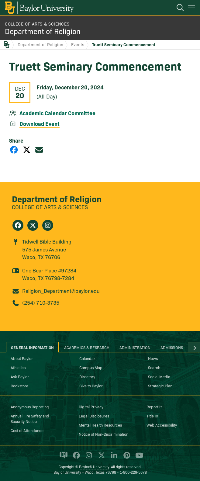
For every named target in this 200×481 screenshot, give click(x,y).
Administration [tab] (134, 347)
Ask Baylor (20, 376)
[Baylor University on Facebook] (75, 457)
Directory (87, 376)
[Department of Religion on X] (33, 225)
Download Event (39, 123)
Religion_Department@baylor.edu (61, 290)
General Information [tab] (32, 347)
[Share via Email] (39, 149)
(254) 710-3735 (40, 302)
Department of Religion (43, 31)
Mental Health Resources (100, 424)
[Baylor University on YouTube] (137, 457)
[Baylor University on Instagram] (87, 457)
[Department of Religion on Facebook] (18, 225)
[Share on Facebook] (14, 149)
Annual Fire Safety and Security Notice (30, 418)
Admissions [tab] (171, 347)
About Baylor (22, 358)
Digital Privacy (91, 406)
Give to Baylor (91, 385)
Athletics (18, 367)
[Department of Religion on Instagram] (48, 225)
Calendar (87, 358)
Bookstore (19, 385)
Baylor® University (94, 466)
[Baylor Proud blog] (62, 457)
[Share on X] (27, 149)
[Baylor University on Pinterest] (125, 457)
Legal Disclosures (94, 415)
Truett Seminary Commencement (123, 44)
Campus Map (90, 367)
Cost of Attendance (27, 430)
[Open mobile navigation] (192, 8)
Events (77, 44)
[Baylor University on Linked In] (113, 457)
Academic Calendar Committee (57, 113)
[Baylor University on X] (100, 457)
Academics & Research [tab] (86, 347)
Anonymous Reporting (30, 406)
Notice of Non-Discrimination (103, 434)
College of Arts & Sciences (37, 24)
